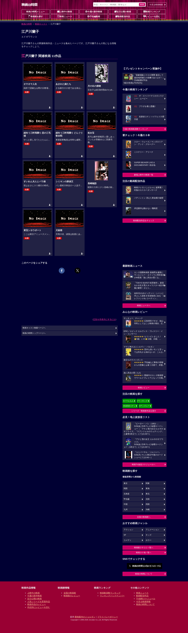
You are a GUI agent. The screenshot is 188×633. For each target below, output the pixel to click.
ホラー (148, 540)
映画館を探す (35, 16)
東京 (125, 483)
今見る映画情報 (143, 601)
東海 (148, 488)
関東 (148, 483)
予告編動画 (93, 16)
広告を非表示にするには (104, 319)
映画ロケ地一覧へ (143, 552)
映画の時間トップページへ (34, 333)
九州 (125, 510)
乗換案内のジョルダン (85, 617)
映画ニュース (64, 16)
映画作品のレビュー (36, 604)
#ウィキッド (142, 401)
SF (125, 535)
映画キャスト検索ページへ (34, 328)
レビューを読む (151, 16)
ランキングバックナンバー (112, 595)
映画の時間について (143, 574)
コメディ (127, 540)
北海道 (126, 494)
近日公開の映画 (122, 11)
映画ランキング (151, 11)
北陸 (148, 499)
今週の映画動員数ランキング (135, 129)
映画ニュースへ (143, 305)
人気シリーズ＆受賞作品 (38, 601)
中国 (125, 504)
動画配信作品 (122, 16)
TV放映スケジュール (145, 598)
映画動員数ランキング (110, 593)
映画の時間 (26, 24)
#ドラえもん (128, 401)
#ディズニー (144, 406)
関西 (125, 488)
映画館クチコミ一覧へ (143, 547)
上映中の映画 (64, 11)
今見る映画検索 (156, 5)
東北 (148, 494)
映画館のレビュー (72, 595)
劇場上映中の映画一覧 (143, 175)
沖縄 (148, 510)
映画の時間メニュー (35, 11)
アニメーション (152, 530)
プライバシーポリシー (107, 617)
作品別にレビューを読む (38, 607)
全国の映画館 (70, 593)
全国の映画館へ (143, 517)
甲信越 (126, 499)
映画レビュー (143, 388)
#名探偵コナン (129, 406)
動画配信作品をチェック (143, 220)
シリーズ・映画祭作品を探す (143, 411)
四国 (148, 504)
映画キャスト (41, 24)
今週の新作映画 (93, 11)
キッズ (148, 535)
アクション (128, 530)
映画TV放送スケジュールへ (143, 464)
